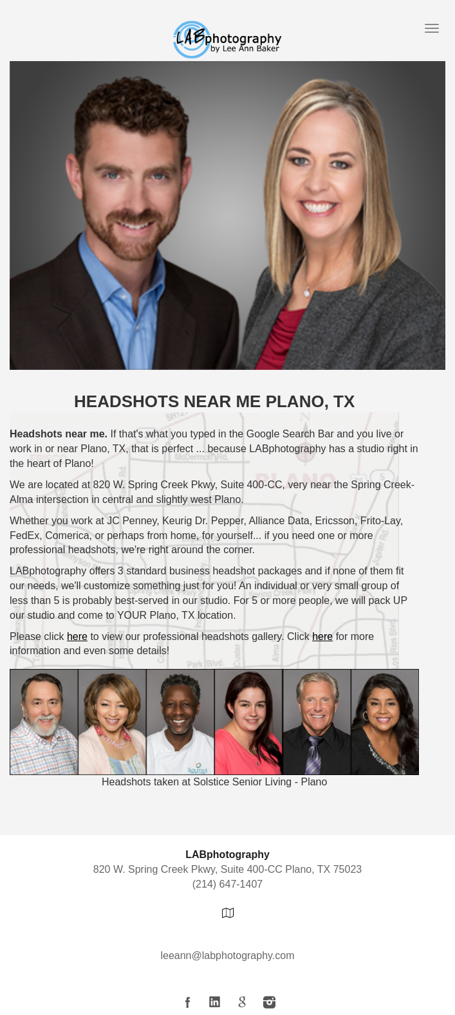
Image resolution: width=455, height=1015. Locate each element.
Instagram (269, 1002)
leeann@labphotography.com (227, 955)
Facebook (188, 1002)
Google (242, 1002)
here (77, 636)
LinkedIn (215, 1002)
